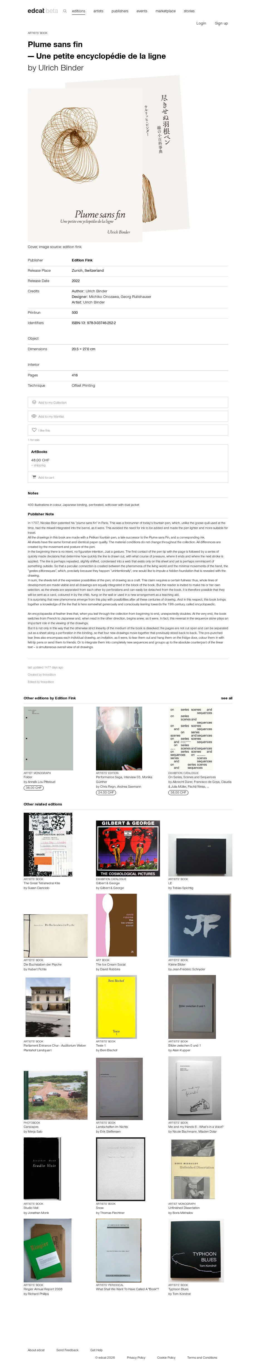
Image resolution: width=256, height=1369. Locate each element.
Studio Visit (31, 1208)
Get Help (96, 1350)
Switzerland (94, 271)
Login (201, 24)
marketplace (166, 12)
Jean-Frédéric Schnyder (189, 969)
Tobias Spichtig (183, 888)
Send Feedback (67, 1350)
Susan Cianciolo (38, 888)
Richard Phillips (38, 1294)
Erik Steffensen (110, 1132)
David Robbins (110, 969)
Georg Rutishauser (136, 297)
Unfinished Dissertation (184, 1208)
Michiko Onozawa (104, 297)
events (142, 12)
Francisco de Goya (207, 782)
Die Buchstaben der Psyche (42, 965)
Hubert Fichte (37, 969)
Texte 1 (101, 1046)
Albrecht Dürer (182, 782)
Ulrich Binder (60, 69)
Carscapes (31, 1127)
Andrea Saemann (129, 787)
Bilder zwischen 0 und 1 (184, 1046)
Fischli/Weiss (196, 787)
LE (170, 883)
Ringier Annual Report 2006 (43, 1289)
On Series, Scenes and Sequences (192, 777)
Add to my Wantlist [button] (47, 417)
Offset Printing (83, 386)
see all (226, 699)
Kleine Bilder (177, 965)
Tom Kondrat (182, 1294)
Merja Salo (35, 1132)
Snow (100, 1208)
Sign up (221, 24)
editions (78, 12)
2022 (76, 281)
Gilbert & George (108, 883)
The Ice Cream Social (110, 965)
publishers (120, 12)
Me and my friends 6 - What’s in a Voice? (195, 1127)
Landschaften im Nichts (112, 1127)
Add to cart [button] (42, 478)
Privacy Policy (136, 1358)
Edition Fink (65, 699)
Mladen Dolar (207, 1132)
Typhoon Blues (178, 1289)
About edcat (36, 1350)
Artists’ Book (37, 33)
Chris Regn (107, 787)
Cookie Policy (166, 1358)
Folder (28, 777)
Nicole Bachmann (185, 1132)
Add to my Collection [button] (49, 402)
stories (189, 12)
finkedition (49, 675)
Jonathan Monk (38, 1213)
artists (98, 12)
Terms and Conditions (202, 1358)
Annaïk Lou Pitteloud (41, 782)
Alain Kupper (181, 1050)
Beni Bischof (108, 1050)
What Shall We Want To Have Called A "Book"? (127, 1289)
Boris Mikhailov (183, 1213)
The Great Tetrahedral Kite (42, 883)
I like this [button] (40, 430)
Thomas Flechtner (112, 1213)
